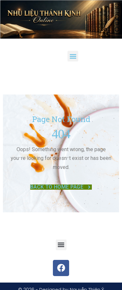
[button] (72, 56)
